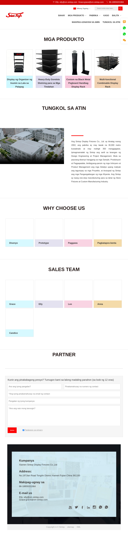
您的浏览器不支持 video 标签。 (32, 147)
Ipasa (12, 431)
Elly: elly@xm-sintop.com (66, 2)
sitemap (70, 528)
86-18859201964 (116, 2)
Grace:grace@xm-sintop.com (91, 2)
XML (79, 528)
